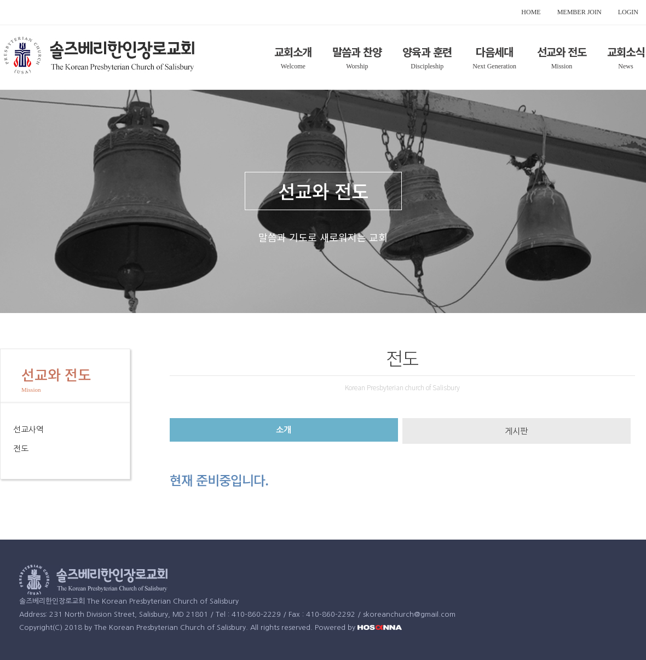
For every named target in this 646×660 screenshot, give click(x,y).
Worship (357, 66)
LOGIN (628, 12)
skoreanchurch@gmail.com (409, 614)
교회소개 (293, 52)
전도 (20, 448)
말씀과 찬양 (357, 52)
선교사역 (28, 429)
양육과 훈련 (427, 52)
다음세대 (494, 52)
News (625, 66)
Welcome (293, 66)
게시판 (516, 431)
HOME (530, 12)
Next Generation (494, 66)
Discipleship (427, 66)
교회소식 (625, 52)
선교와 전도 (561, 52)
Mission (562, 66)
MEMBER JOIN (579, 12)
